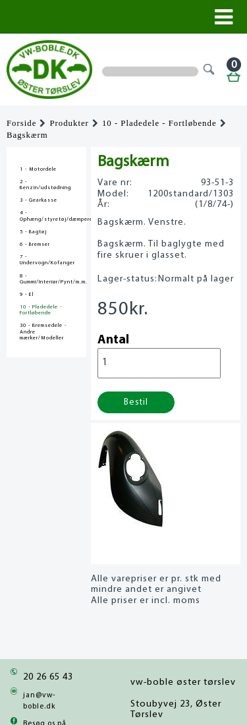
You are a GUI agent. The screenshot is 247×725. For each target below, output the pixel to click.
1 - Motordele (38, 169)
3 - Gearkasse (38, 200)
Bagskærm (27, 135)
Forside (21, 123)
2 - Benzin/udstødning (45, 184)
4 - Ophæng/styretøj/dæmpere (46, 215)
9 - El (27, 294)
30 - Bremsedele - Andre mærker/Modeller (43, 331)
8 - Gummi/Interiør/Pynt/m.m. (46, 279)
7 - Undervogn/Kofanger (46, 260)
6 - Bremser (35, 244)
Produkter (68, 123)
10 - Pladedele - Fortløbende (159, 123)
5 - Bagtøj (33, 232)
